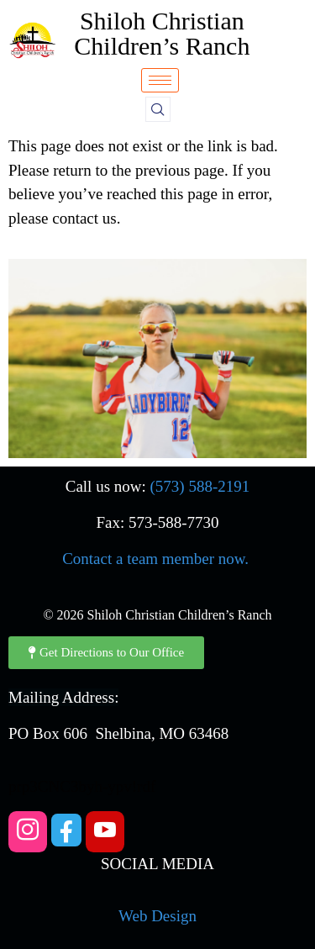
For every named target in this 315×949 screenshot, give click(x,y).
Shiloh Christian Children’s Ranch (161, 33)
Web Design (157, 916)
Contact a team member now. (155, 558)
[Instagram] (27, 831)
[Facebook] (66, 830)
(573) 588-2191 (200, 486)
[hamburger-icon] (160, 80)
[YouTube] (105, 831)
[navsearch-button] (158, 109)
